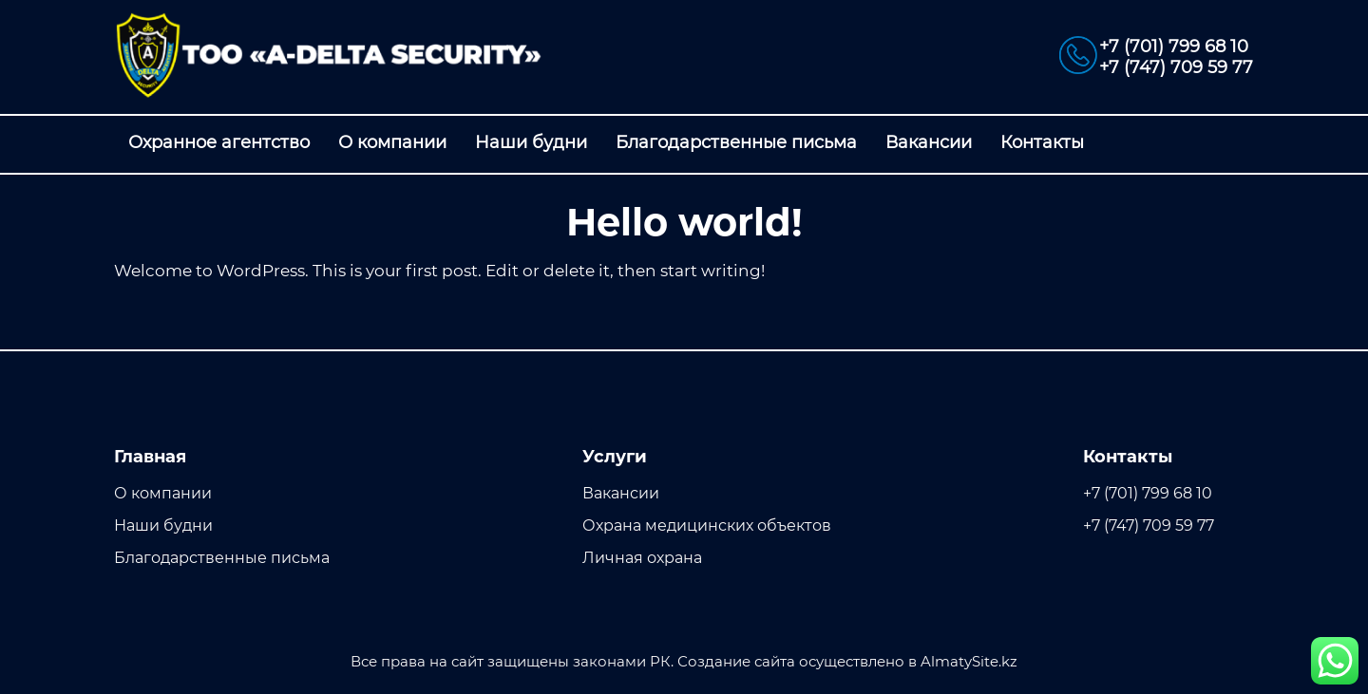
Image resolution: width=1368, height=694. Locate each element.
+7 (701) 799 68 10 (1173, 46)
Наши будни (531, 142)
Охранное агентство (219, 142)
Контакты (1042, 142)
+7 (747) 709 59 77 (1176, 67)
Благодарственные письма (736, 142)
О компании (392, 142)
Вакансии (928, 142)
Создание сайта (736, 661)
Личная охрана (642, 558)
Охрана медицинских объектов (706, 525)
